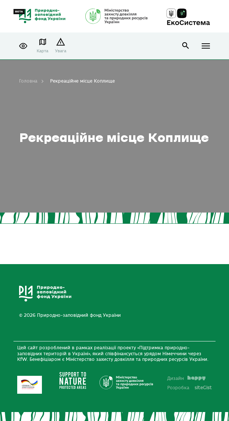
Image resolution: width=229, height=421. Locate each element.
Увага (60, 51)
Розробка (189, 387)
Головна (28, 81)
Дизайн (186, 378)
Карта (42, 51)
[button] (23, 46)
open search (185, 45)
